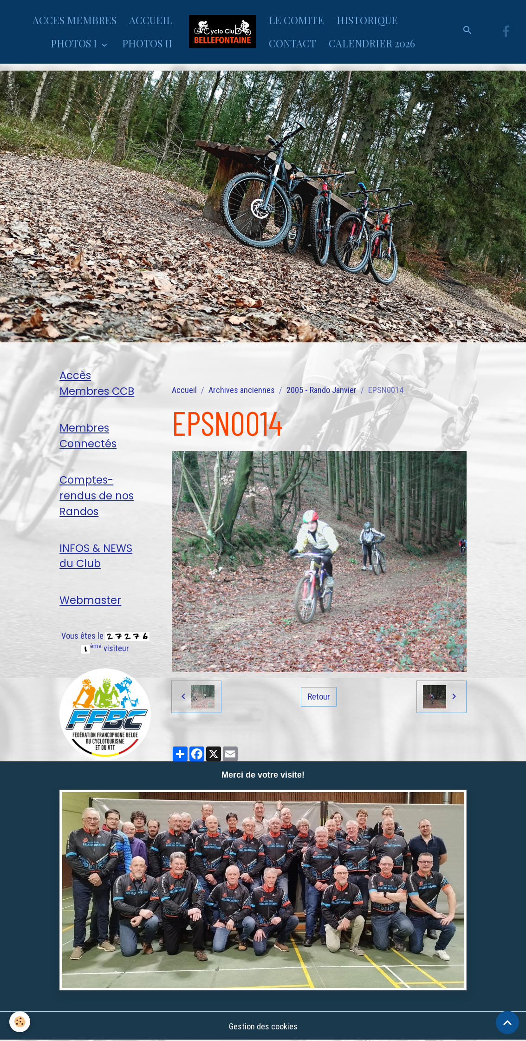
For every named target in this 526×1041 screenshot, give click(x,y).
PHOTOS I (75, 43)
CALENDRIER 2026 (372, 43)
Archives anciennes (241, 390)
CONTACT (292, 43)
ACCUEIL (150, 19)
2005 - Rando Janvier (321, 390)
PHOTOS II (147, 43)
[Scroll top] (507, 1022)
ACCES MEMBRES (74, 19)
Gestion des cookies (263, 1026)
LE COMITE (296, 19)
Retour (319, 696)
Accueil (184, 390)
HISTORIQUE (367, 19)
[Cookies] (19, 1021)
